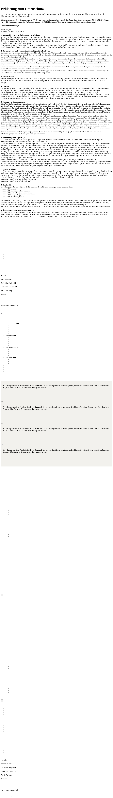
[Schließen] (2, 401)
